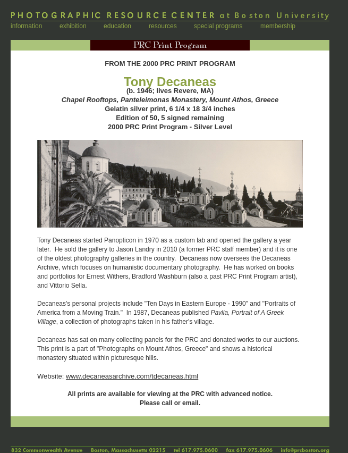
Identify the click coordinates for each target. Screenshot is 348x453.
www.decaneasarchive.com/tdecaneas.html (132, 376)
